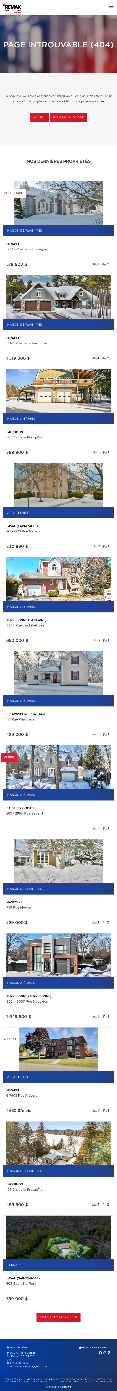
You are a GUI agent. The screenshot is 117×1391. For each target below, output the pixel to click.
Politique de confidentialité (39, 1382)
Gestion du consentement (99, 1382)
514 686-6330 (21, 1363)
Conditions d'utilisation (69, 1382)
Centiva (65, 1387)
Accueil (39, 117)
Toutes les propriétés (58, 1317)
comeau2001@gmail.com (32, 1367)
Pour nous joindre (68, 117)
